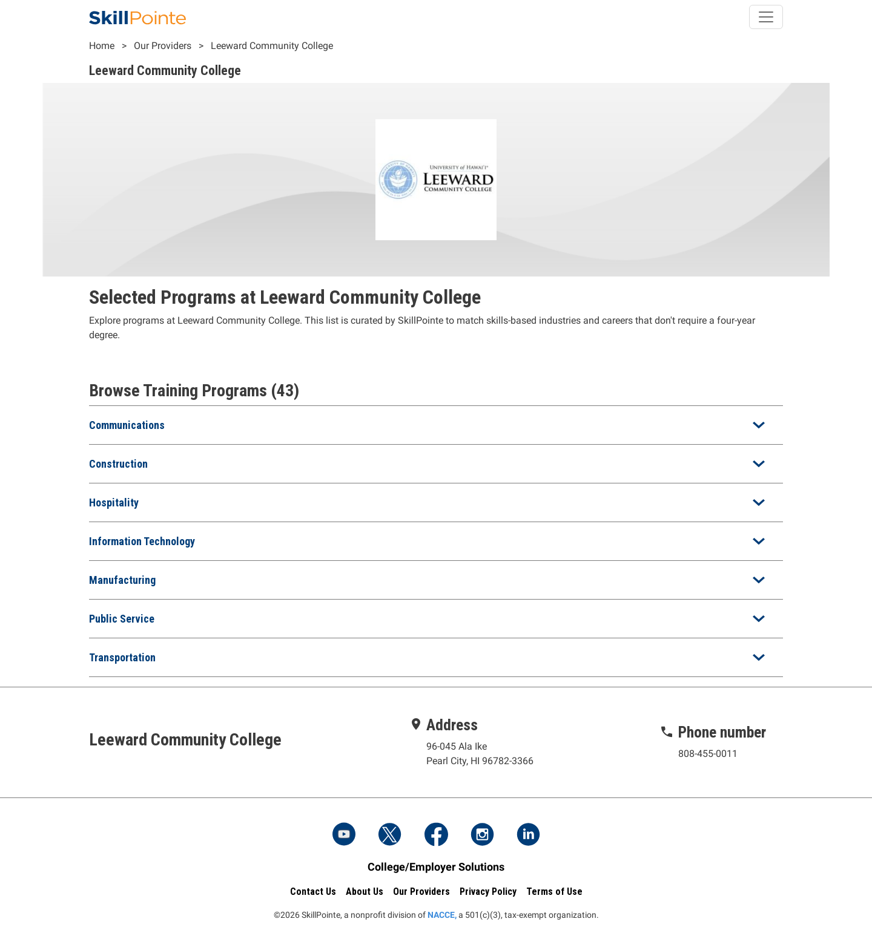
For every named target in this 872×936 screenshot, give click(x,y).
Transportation (122, 657)
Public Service (121, 618)
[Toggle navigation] (766, 17)
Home (101, 45)
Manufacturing (122, 580)
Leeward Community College (272, 45)
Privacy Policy (488, 891)
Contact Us (313, 891)
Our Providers (162, 45)
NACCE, (442, 915)
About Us (364, 891)
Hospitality (114, 502)
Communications (127, 425)
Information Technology (142, 541)
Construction (118, 463)
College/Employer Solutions (436, 866)
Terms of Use (554, 891)
